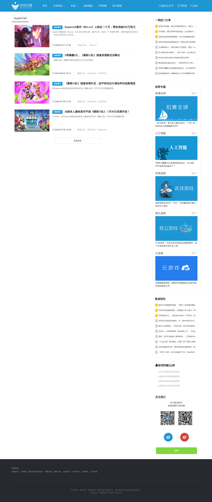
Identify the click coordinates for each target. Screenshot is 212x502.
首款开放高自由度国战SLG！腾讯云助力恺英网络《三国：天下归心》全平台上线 (178, 42)
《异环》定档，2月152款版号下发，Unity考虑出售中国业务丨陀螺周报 (178, 352)
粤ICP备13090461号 (105, 490)
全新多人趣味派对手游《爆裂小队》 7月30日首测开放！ (91, 112)
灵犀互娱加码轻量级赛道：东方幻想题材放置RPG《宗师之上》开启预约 (178, 37)
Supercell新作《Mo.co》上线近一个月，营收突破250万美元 (93, 27)
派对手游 (91, 129)
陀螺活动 (48, 472)
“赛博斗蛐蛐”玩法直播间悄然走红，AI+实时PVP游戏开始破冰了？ (178, 68)
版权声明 (83, 490)
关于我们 (74, 490)
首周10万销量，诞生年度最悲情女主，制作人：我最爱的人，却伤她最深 (178, 26)
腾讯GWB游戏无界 (35, 472)
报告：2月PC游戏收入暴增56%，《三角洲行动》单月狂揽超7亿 (178, 336)
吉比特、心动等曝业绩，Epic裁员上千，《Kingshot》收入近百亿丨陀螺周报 (178, 331)
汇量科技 (84, 472)
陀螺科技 (15, 472)
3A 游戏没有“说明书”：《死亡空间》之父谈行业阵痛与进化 (178, 52)
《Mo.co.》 (93, 45)
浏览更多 (78, 141)
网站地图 (91, 490)
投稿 (176, 450)
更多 (194, 93)
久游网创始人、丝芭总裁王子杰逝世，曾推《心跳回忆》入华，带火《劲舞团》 (178, 47)
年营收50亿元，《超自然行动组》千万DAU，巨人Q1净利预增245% (178, 316)
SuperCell (81, 45)
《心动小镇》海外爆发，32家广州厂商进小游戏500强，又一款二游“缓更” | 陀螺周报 (178, 342)
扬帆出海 (57, 472)
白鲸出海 (66, 472)
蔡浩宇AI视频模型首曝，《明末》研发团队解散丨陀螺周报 (178, 305)
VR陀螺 (23, 472)
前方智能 (93, 472)
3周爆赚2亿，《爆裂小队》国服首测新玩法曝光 (86, 55)
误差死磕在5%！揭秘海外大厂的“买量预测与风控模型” (178, 73)
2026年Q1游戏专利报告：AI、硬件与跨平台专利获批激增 (178, 321)
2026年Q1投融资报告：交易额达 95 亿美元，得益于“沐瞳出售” (178, 310)
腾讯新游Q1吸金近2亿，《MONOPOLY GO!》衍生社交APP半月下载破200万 (178, 63)
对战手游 (102, 73)
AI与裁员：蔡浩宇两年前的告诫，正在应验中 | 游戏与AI (178, 32)
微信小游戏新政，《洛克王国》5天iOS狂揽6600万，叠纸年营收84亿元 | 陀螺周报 (178, 326)
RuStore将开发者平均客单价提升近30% (174, 58)
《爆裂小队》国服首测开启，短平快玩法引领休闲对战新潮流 (93, 84)
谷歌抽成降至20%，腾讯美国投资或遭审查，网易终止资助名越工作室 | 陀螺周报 (178, 347)
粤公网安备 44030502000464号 (127, 490)
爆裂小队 (81, 73)
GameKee (75, 472)
